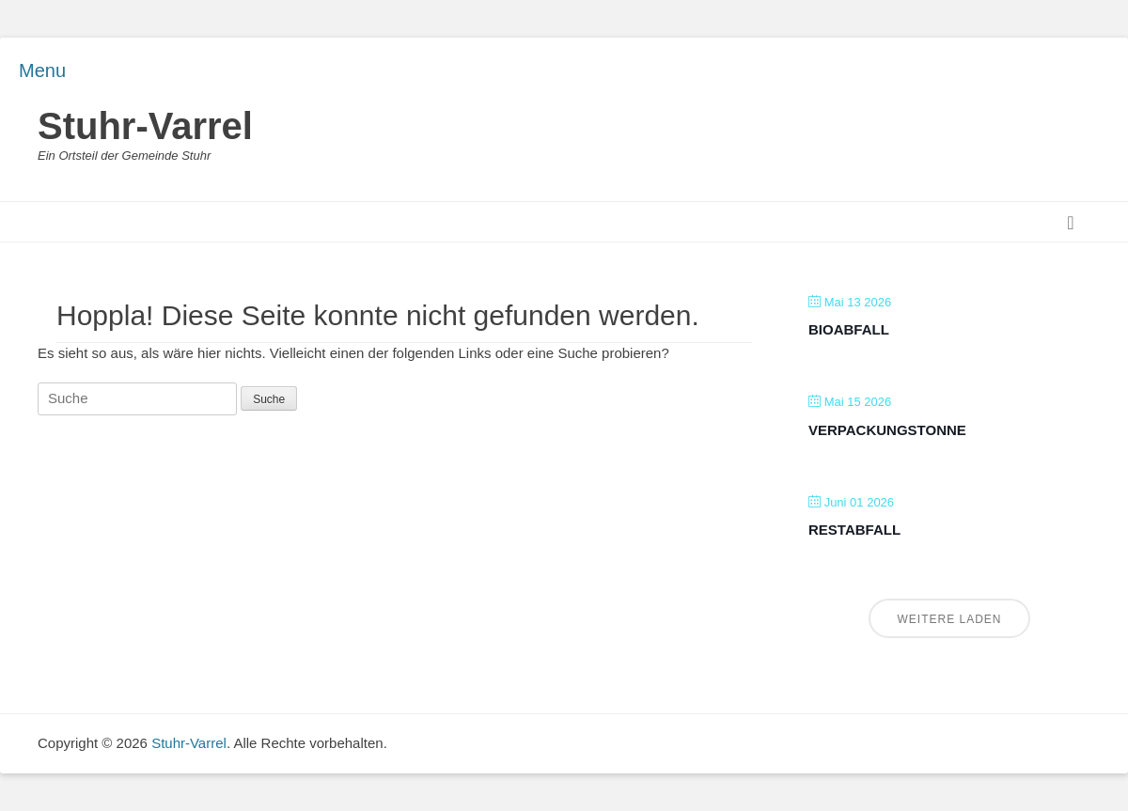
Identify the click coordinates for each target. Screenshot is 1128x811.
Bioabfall (848, 329)
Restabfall (854, 530)
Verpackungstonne (887, 430)
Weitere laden (949, 619)
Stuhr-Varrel (145, 126)
